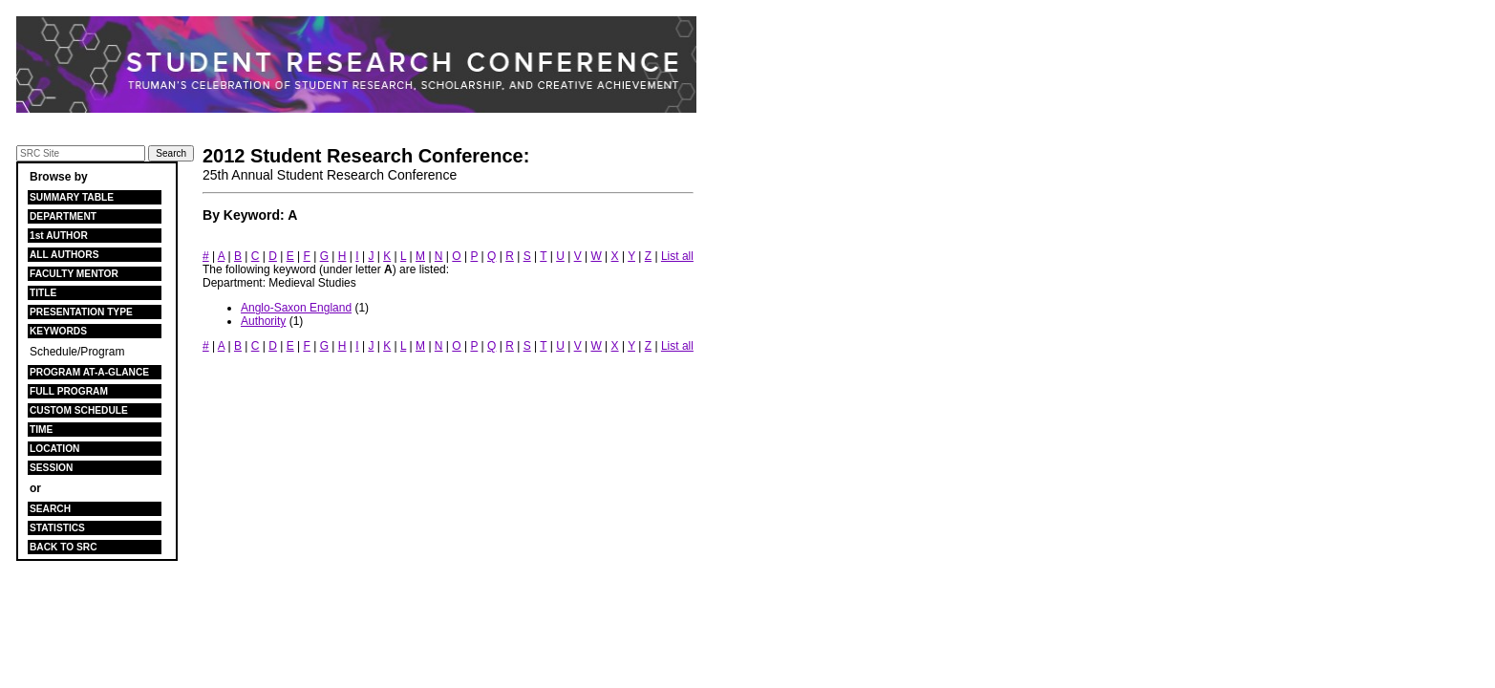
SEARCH (50, 509)
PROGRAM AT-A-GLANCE (89, 372)
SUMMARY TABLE (72, 197)
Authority (263, 321)
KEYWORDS (58, 331)
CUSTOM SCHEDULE (79, 410)
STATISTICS (57, 528)
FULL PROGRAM (69, 391)
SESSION (51, 467)
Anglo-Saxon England (296, 307)
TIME (41, 429)
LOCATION (54, 448)
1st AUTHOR (59, 235)
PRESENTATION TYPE (81, 312)
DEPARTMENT (63, 216)
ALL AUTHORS (64, 254)
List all (677, 256)
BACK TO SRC (63, 547)
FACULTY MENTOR (74, 274)
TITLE (43, 293)
